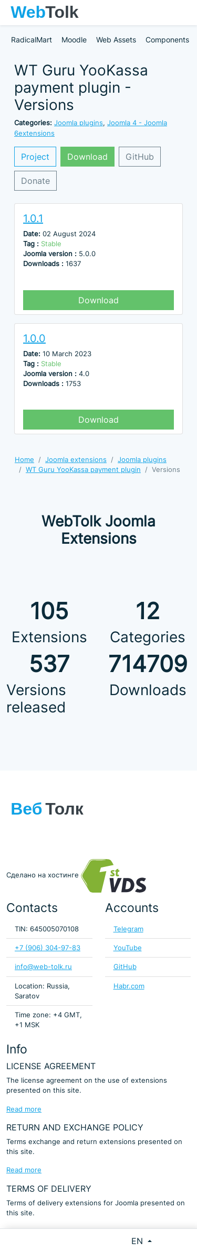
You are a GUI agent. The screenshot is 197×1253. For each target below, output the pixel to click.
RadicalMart (31, 39)
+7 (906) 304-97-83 (47, 948)
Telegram (128, 929)
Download (87, 156)
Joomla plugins (78, 123)
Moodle (74, 39)
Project (35, 156)
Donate (35, 180)
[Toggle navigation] (184, 12)
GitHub (140, 156)
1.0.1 (33, 218)
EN (138, 1241)
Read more (24, 1109)
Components (167, 39)
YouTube (127, 948)
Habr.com (128, 986)
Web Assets (116, 39)
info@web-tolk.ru (43, 967)
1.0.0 (34, 338)
